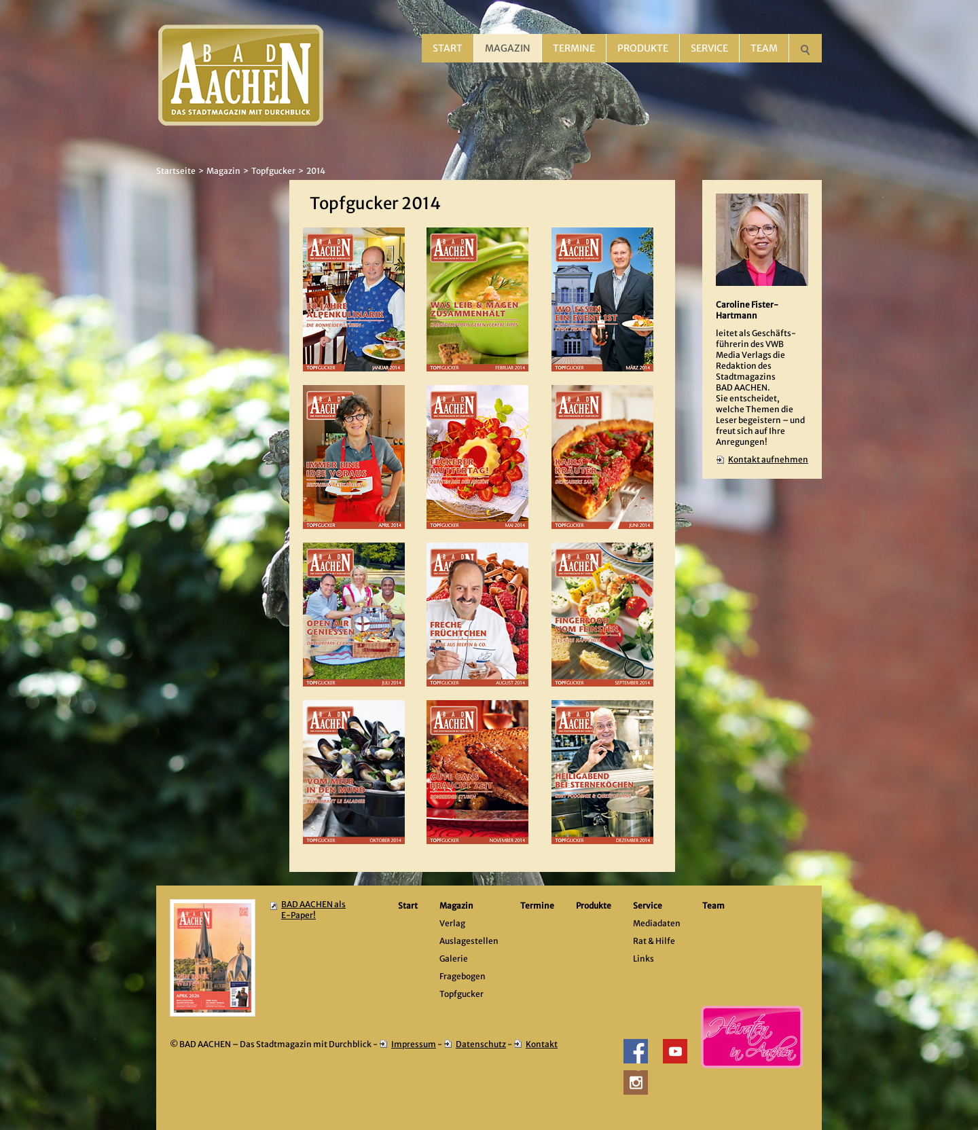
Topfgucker (273, 171)
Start (448, 48)
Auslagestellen (469, 941)
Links (643, 958)
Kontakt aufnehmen (768, 459)
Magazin (507, 48)
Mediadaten (657, 923)
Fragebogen (462, 976)
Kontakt (542, 1044)
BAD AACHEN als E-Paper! (313, 909)
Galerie (453, 958)
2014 (315, 171)
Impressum (413, 1044)
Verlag (452, 923)
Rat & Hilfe (654, 941)
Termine (574, 48)
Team (764, 48)
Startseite (176, 171)
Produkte (642, 48)
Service (709, 48)
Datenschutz (481, 1044)
